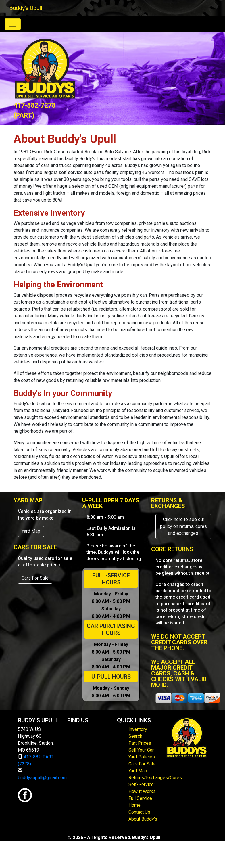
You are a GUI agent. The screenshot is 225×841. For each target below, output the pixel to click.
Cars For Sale (35, 578)
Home (134, 805)
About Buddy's (142, 819)
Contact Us (139, 812)
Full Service (140, 798)
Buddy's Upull (25, 8)
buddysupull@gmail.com (42, 777)
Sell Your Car (141, 750)
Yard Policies (141, 757)
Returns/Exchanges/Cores (155, 777)
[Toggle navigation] (13, 24)
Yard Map (31, 531)
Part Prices (139, 743)
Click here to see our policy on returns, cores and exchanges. (183, 526)
